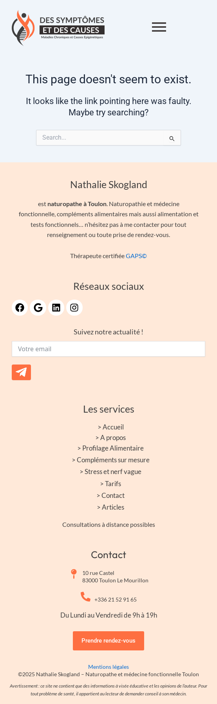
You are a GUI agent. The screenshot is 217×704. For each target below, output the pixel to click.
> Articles (110, 507)
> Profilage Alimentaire (110, 448)
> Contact (110, 495)
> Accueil (111, 427)
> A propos (110, 437)
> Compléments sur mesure (111, 460)
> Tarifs (110, 484)
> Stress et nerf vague (110, 471)
